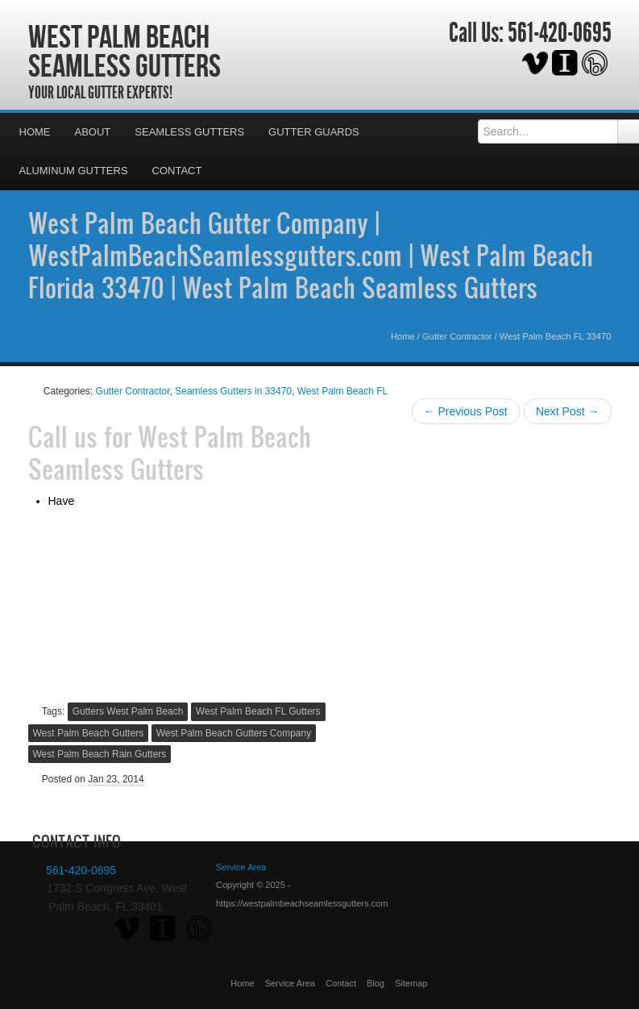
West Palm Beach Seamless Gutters (124, 51)
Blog (375, 983)
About (93, 132)
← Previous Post (466, 411)
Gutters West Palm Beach (128, 711)
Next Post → (568, 411)
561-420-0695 (560, 33)
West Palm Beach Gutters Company (234, 733)
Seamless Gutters (189, 132)
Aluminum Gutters (73, 171)
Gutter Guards (313, 132)
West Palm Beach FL (342, 391)
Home (35, 132)
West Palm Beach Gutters (88, 733)
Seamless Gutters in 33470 (233, 391)
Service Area (290, 983)
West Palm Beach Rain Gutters (100, 754)
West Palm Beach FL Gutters (258, 711)
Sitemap (411, 983)
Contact (177, 171)
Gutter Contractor (457, 336)
